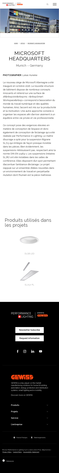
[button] (20, 437)
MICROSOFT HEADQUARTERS (36, 43)
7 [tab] (38, 29)
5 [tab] (32, 29)
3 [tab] (25, 29)
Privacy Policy (7, 452)
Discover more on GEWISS (22, 395)
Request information (29, 338)
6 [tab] (35, 29)
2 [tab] (22, 29)
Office (23, 43)
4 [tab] (29, 29)
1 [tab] (19, 29)
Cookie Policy (17, 452)
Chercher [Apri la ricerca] (47, 4)
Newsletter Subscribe (29, 330)
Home (16, 43)
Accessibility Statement (31, 452)
